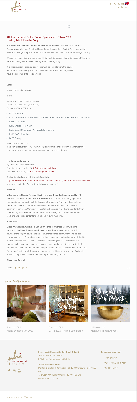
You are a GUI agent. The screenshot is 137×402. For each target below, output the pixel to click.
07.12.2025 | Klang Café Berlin (66, 330)
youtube (119, 4)
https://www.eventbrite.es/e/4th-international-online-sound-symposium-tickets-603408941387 (49, 180)
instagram (115, 4)
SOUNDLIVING (111, 368)
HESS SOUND (110, 358)
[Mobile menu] (122, 6)
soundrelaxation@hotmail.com (40, 171)
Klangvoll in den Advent (104, 330)
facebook (111, 4)
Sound (123, 4)
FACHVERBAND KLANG (115, 363)
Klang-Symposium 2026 (20, 330)
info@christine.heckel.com (45, 168)
